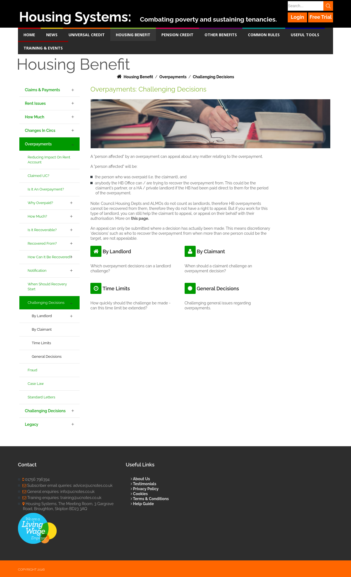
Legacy (31, 424)
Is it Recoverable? (42, 230)
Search (328, 6)
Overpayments (38, 144)
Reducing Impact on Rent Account (49, 159)
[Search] (310, 6)
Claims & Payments (42, 90)
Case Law (36, 384)
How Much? (37, 216)
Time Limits (41, 343)
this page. (140, 218)
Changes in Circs (40, 130)
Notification (37, 270)
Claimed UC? (38, 176)
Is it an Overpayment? (46, 189)
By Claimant (42, 329)
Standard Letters (41, 397)
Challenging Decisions (46, 303)
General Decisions (47, 356)
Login (297, 17)
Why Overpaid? (40, 203)
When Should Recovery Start (47, 286)
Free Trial (321, 17)
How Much (34, 117)
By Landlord (42, 316)
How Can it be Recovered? (50, 257)
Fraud (32, 370)
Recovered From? (42, 243)
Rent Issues (35, 103)
